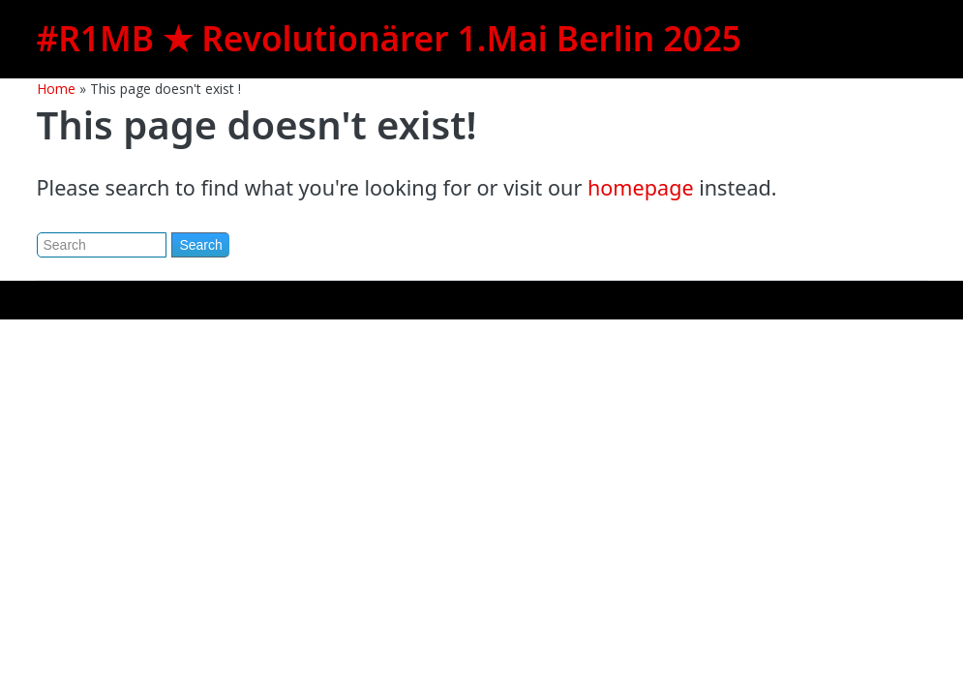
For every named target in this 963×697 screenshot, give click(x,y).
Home (56, 88)
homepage (640, 187)
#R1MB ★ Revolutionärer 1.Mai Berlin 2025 (389, 38)
